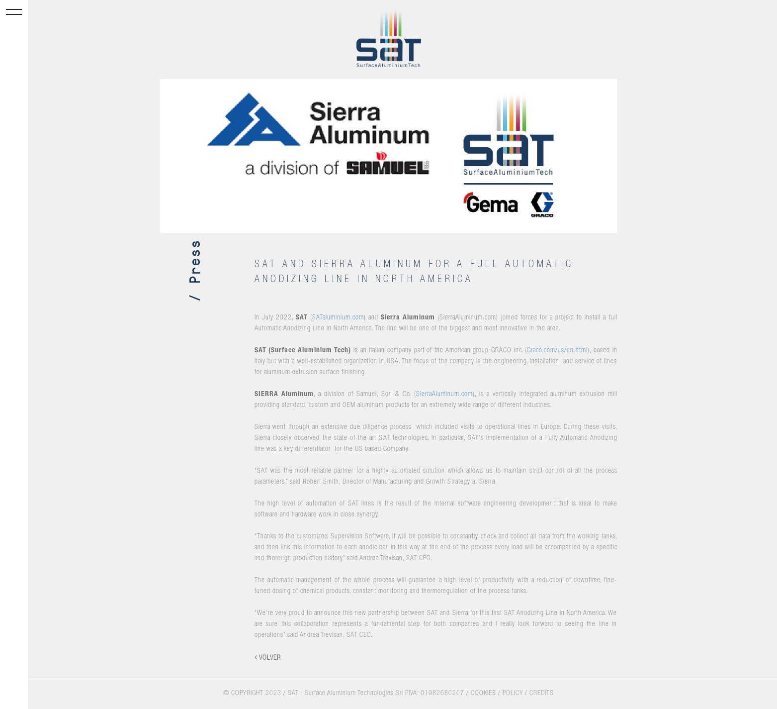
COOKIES (483, 693)
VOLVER (268, 658)
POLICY (513, 693)
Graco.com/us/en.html (557, 350)
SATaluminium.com (338, 317)
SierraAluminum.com (444, 394)
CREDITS (541, 693)
